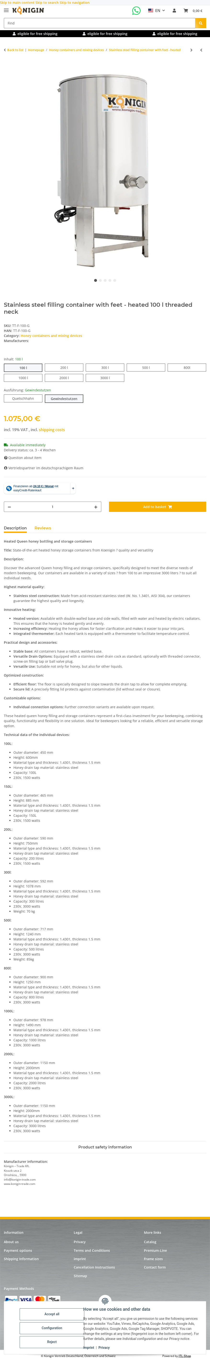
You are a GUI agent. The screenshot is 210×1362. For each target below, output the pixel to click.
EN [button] (154, 10)
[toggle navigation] (6, 8)
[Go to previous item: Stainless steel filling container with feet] (201, 50)
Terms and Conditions (92, 1250)
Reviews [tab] (42, 528)
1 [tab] (95, 280)
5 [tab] (114, 280)
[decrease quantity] (9, 507)
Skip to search (47, 2)
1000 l (27, 377)
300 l (108, 367)
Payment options (18, 1250)
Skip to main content (17, 2)
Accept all (52, 1312)
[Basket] (193, 10)
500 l (149, 367)
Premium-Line (155, 1250)
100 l (26, 367)
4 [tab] (109, 280)
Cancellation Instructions (94, 1267)
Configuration (52, 1325)
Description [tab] (15, 528)
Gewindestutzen (67, 398)
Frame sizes (153, 1259)
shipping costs (52, 429)
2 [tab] (100, 280)
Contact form (155, 1267)
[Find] (99, 23)
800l (190, 367)
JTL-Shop (185, 1356)
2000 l (68, 377)
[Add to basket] (7, 65)
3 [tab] (105, 280)
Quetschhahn (27, 398)
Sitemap (80, 1276)
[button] (174, 10)
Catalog (150, 1242)
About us (11, 1242)
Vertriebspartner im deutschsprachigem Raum (43, 468)
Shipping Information (21, 1259)
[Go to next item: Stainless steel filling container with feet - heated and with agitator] (191, 50)
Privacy (105, 1348)
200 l (67, 367)
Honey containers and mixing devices (51, 335)
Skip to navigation (75, 2)
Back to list (15, 50)
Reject (52, 1339)
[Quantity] (52, 507)
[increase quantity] (96, 507)
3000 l (109, 377)
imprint (89, 1348)
